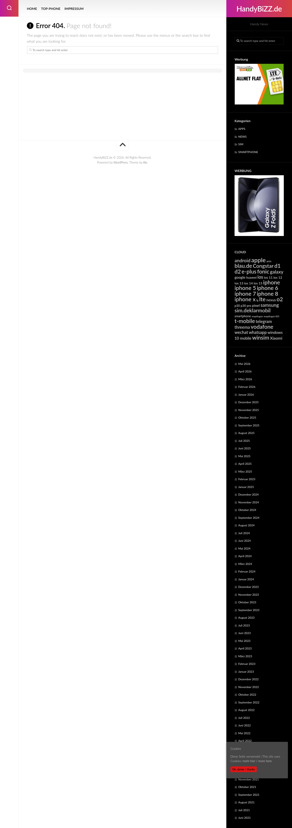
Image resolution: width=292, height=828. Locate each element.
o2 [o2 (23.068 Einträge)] (280, 299)
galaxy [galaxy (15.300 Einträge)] (276, 272)
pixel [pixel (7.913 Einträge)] (256, 305)
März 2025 (245, 471)
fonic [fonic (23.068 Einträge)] (263, 271)
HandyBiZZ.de (259, 8)
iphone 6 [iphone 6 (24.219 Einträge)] (267, 287)
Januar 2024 (246, 579)
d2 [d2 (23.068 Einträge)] (238, 271)
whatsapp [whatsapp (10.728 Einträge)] (258, 332)
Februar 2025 (246, 479)
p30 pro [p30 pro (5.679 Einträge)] (246, 305)
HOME (32, 8)
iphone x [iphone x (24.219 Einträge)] (245, 299)
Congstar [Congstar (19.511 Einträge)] (263, 266)
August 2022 (246, 710)
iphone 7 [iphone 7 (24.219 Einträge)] (245, 293)
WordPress (120, 162)
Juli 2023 (244, 625)
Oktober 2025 (247, 417)
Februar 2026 (246, 386)
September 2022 (248, 702)
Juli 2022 (244, 717)
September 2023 (248, 610)
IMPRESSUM (74, 8)
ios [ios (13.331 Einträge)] (260, 277)
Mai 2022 (244, 733)
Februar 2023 (246, 663)
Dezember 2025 (248, 402)
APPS (241, 129)
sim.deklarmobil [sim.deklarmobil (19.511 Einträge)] (253, 310)
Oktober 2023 (247, 602)
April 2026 (245, 371)
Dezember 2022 (248, 679)
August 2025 (246, 433)
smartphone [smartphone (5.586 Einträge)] (243, 316)
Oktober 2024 (247, 510)
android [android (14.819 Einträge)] (242, 260)
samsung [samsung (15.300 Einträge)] (269, 305)
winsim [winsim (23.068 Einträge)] (260, 337)
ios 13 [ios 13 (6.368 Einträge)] (239, 283)
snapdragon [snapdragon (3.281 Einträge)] (257, 316)
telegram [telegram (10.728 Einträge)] (264, 321)
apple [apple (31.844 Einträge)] (258, 259)
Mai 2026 (244, 363)
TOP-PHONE (50, 8)
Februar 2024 (246, 571)
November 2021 (248, 779)
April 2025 (245, 463)
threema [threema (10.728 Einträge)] (242, 327)
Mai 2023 (244, 640)
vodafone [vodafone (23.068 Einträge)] (262, 326)
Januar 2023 (246, 671)
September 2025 (248, 425)
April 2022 (245, 740)
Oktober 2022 (247, 694)
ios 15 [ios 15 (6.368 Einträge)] (258, 283)
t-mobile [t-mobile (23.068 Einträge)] (245, 321)
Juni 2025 (244, 448)
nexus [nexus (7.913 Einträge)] (271, 300)
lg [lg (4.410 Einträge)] (257, 300)
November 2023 (248, 594)
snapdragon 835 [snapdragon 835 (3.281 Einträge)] (271, 316)
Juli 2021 (244, 810)
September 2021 (248, 794)
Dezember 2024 (248, 494)
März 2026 (245, 379)
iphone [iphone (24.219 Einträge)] (271, 282)
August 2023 (246, 617)
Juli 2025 (244, 440)
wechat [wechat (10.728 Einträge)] (241, 332)
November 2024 (248, 502)
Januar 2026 (246, 394)
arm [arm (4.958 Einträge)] (269, 261)
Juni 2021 (244, 817)
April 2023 (245, 648)
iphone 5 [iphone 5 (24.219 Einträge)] (245, 287)
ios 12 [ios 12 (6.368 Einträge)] (277, 277)
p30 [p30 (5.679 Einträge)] (237, 305)
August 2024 (246, 525)
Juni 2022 (244, 725)
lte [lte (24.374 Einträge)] (262, 299)
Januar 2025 (246, 487)
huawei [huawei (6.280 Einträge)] (251, 277)
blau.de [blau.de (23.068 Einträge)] (243, 265)
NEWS (242, 136)
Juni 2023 (244, 633)
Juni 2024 (244, 540)
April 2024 (245, 556)
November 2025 (248, 410)
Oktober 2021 (247, 787)
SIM (240, 144)
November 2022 (248, 687)
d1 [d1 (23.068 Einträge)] (277, 265)
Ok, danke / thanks (243, 769)
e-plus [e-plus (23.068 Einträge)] (249, 271)
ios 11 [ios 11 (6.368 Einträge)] (268, 277)
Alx (145, 162)
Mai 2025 (244, 456)
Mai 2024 (244, 548)
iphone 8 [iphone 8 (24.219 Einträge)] (267, 293)
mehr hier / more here (257, 761)
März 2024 (245, 564)
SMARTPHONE (248, 152)
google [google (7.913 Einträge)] (240, 277)
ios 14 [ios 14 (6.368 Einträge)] (248, 283)
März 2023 (245, 656)
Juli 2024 (244, 533)
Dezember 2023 (248, 587)
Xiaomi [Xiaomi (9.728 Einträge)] (276, 338)
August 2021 (246, 802)
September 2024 (248, 517)
